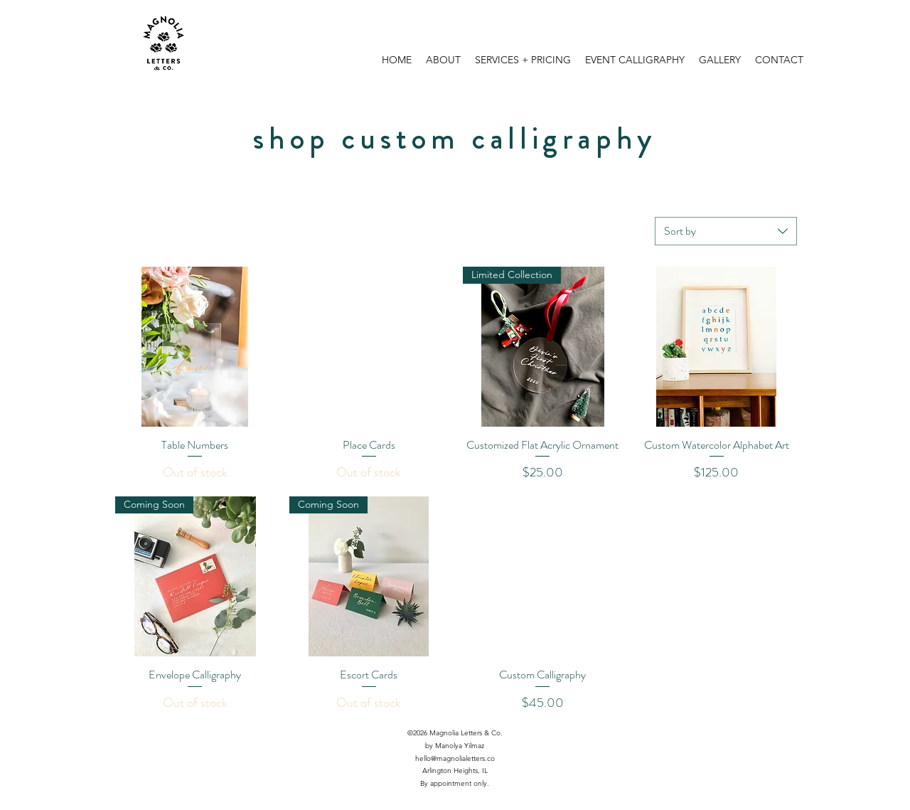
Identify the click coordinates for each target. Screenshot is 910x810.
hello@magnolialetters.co (455, 758)
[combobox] (726, 231)
